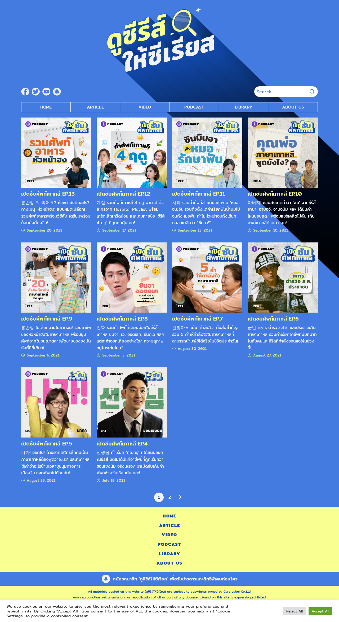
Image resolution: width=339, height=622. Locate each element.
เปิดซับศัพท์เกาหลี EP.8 (122, 318)
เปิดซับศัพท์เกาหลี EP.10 (275, 194)
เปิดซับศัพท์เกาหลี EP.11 (198, 194)
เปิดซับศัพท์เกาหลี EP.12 (123, 194)
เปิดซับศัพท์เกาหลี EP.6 (273, 318)
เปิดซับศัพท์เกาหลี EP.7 (197, 318)
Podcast (169, 544)
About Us (293, 107)
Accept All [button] (320, 611)
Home (46, 107)
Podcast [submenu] (194, 107)
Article (95, 107)
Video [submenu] (145, 107)
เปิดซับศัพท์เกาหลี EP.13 (48, 194)
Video (169, 534)
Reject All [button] (294, 611)
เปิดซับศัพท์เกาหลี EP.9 (46, 318)
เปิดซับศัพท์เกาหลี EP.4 (122, 443)
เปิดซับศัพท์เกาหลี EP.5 (46, 443)
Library (243, 107)
